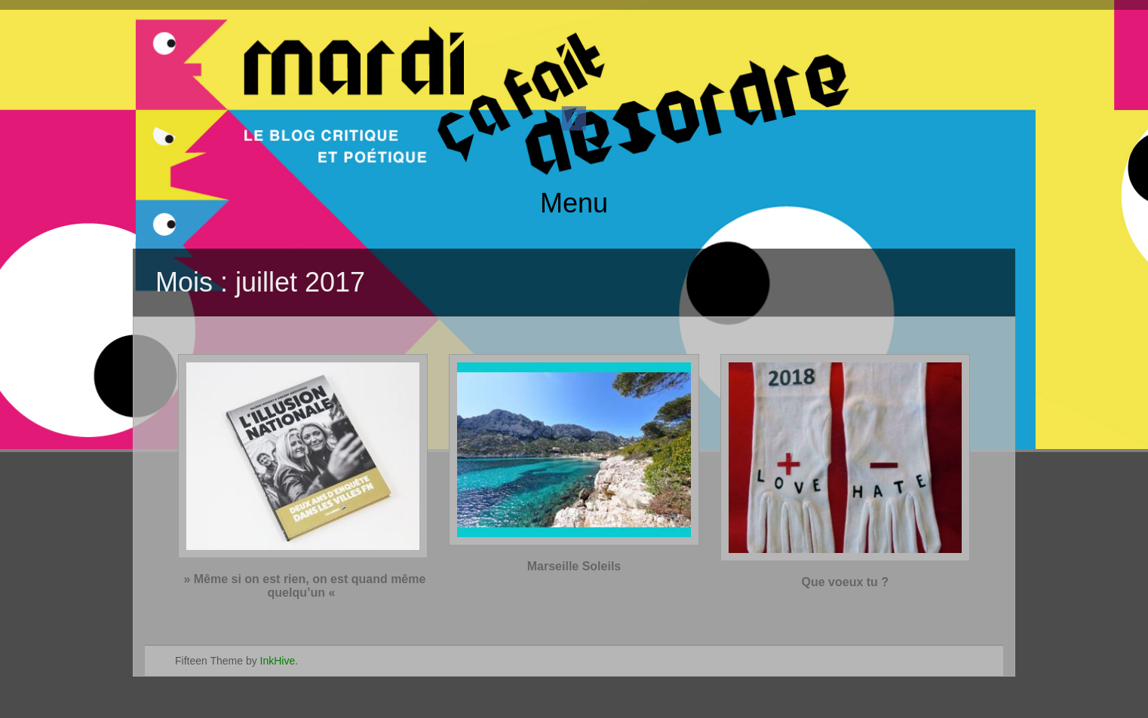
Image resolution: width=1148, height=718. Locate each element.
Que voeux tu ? (845, 582)
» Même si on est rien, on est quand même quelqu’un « (302, 586)
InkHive (278, 661)
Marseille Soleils (574, 566)
